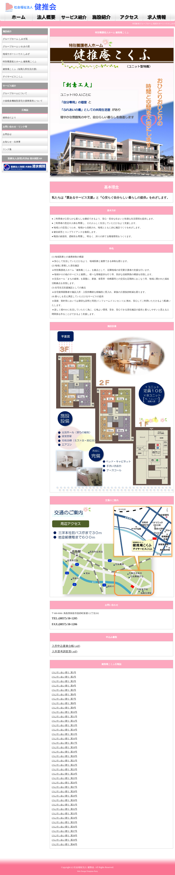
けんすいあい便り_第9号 (64, 707)
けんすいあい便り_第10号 (64, 712)
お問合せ (7, 134)
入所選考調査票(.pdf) (64, 651)
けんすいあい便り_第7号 (64, 699)
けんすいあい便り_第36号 (64, 826)
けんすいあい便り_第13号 (64, 725)
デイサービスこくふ (13, 76)
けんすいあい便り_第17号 (64, 743)
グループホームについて (15, 93)
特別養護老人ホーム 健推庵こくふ (19, 61)
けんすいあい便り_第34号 (64, 818)
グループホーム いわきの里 (16, 46)
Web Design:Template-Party (87, 871)
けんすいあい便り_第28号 (64, 791)
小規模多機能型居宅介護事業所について (23, 101)
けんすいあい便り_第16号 (64, 738)
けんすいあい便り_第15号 (64, 734)
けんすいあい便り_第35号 (64, 822)
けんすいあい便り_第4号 (64, 685)
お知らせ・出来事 (11, 142)
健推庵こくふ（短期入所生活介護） (20, 69)
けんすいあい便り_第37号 (64, 831)
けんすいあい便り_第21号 (64, 760)
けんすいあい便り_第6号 (64, 694)
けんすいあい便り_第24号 (64, 774)
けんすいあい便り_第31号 (64, 804)
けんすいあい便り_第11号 (64, 716)
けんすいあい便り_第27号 (64, 787)
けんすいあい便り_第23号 (64, 769)
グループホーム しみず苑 (15, 39)
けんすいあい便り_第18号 (64, 747)
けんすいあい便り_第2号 (64, 677)
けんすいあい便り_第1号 (64, 672)
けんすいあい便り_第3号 (64, 681)
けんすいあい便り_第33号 (64, 813)
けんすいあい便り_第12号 (64, 721)
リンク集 (7, 149)
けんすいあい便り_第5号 (64, 690)
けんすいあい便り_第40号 (64, 844)
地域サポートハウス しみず (16, 54)
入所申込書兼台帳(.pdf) (66, 645)
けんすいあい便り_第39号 (64, 840)
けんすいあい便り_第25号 (64, 778)
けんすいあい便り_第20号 (64, 756)
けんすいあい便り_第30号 (64, 800)
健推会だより (9, 117)
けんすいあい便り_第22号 (64, 765)
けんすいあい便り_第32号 (64, 809)
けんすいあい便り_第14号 (64, 729)
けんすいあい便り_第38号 (64, 835)
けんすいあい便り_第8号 (64, 703)
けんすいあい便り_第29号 (64, 796)
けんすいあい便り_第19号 (64, 751)
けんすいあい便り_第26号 (64, 782)
